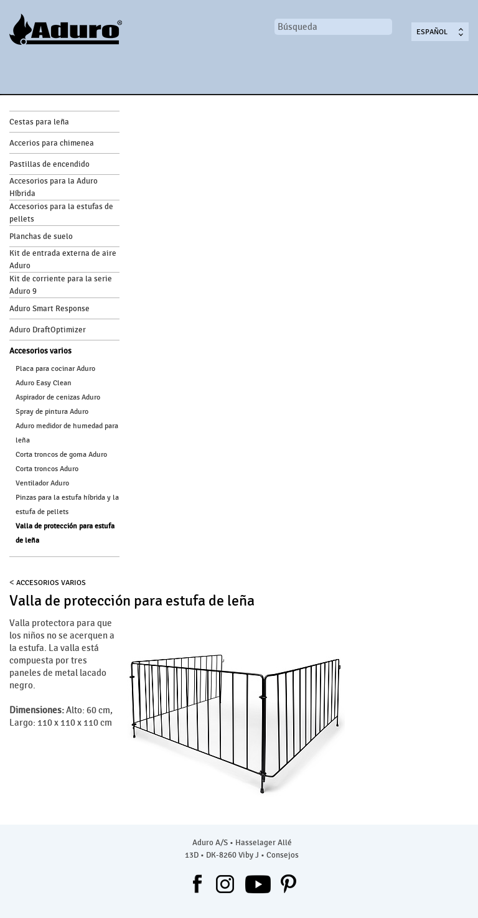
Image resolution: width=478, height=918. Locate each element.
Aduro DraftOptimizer (47, 330)
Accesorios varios (40, 351)
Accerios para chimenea (51, 143)
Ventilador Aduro (42, 483)
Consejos (282, 855)
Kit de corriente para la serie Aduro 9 (60, 285)
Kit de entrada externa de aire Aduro (62, 259)
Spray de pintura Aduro (52, 411)
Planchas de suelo (41, 236)
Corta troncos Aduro (47, 468)
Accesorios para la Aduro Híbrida (53, 187)
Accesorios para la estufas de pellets (61, 213)
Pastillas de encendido (49, 164)
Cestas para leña (39, 122)
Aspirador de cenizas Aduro (58, 397)
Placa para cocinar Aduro (55, 368)
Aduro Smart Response (49, 309)
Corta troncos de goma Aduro (61, 454)
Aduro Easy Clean (44, 382)
